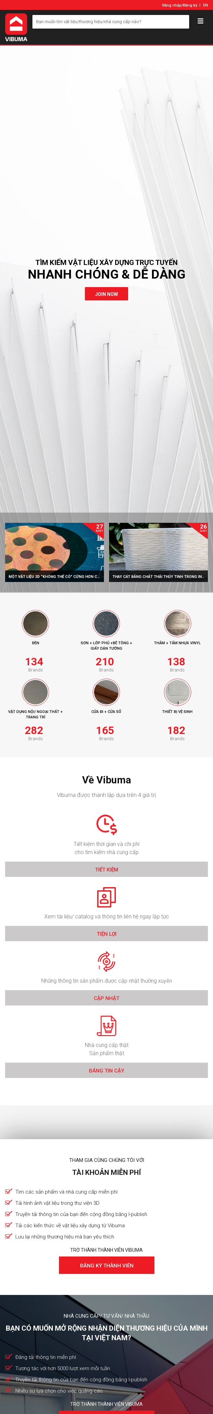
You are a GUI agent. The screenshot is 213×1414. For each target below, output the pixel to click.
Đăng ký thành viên (106, 1266)
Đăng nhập (172, 5)
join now (106, 294)
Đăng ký (190, 5)
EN (205, 5)
